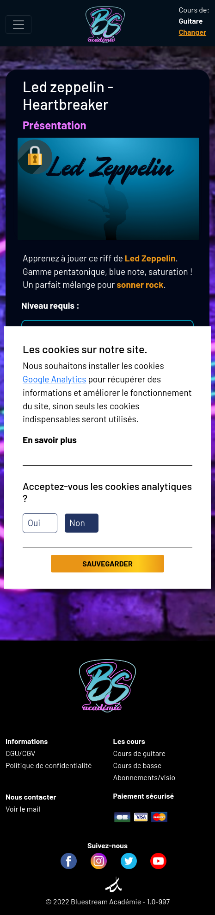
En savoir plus (50, 439)
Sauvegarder (107, 563)
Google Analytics (54, 379)
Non (77, 522)
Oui (34, 522)
